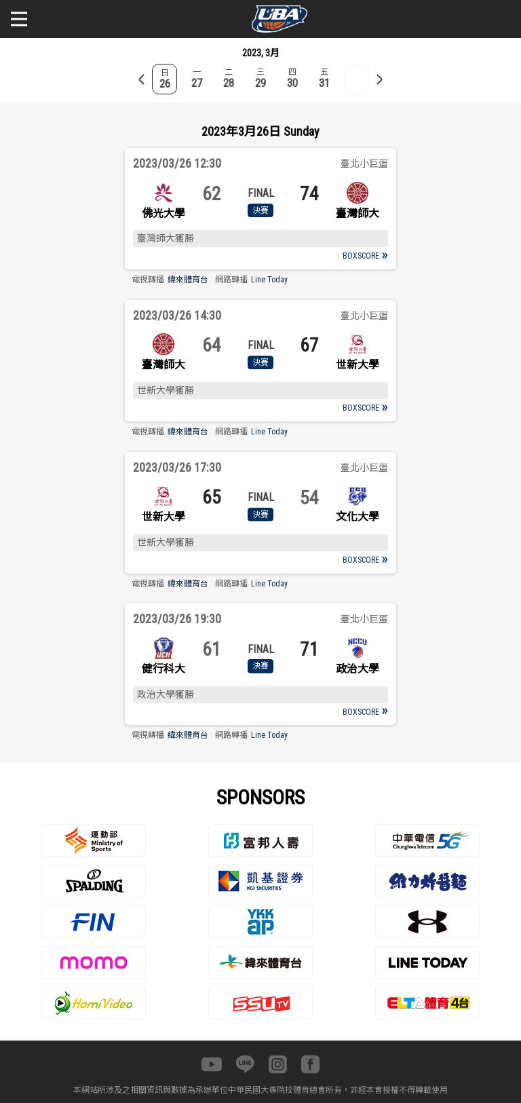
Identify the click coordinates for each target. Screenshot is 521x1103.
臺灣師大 (357, 213)
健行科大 (163, 668)
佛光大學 (163, 213)
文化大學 (357, 516)
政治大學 (357, 668)
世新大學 (357, 364)
